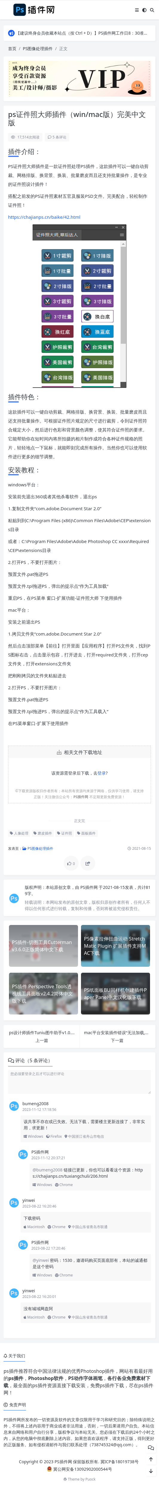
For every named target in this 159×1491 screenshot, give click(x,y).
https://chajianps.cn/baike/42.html (44, 217)
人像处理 (19, 833)
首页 (12, 48)
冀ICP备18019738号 (119, 1461)
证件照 (64, 833)
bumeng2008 (35, 1103)
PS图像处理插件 (38, 48)
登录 (101, 773)
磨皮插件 (42, 833)
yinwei (28, 1200)
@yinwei (41, 1260)
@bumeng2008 (48, 1170)
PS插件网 (89, 887)
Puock (90, 1479)
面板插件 (86, 833)
